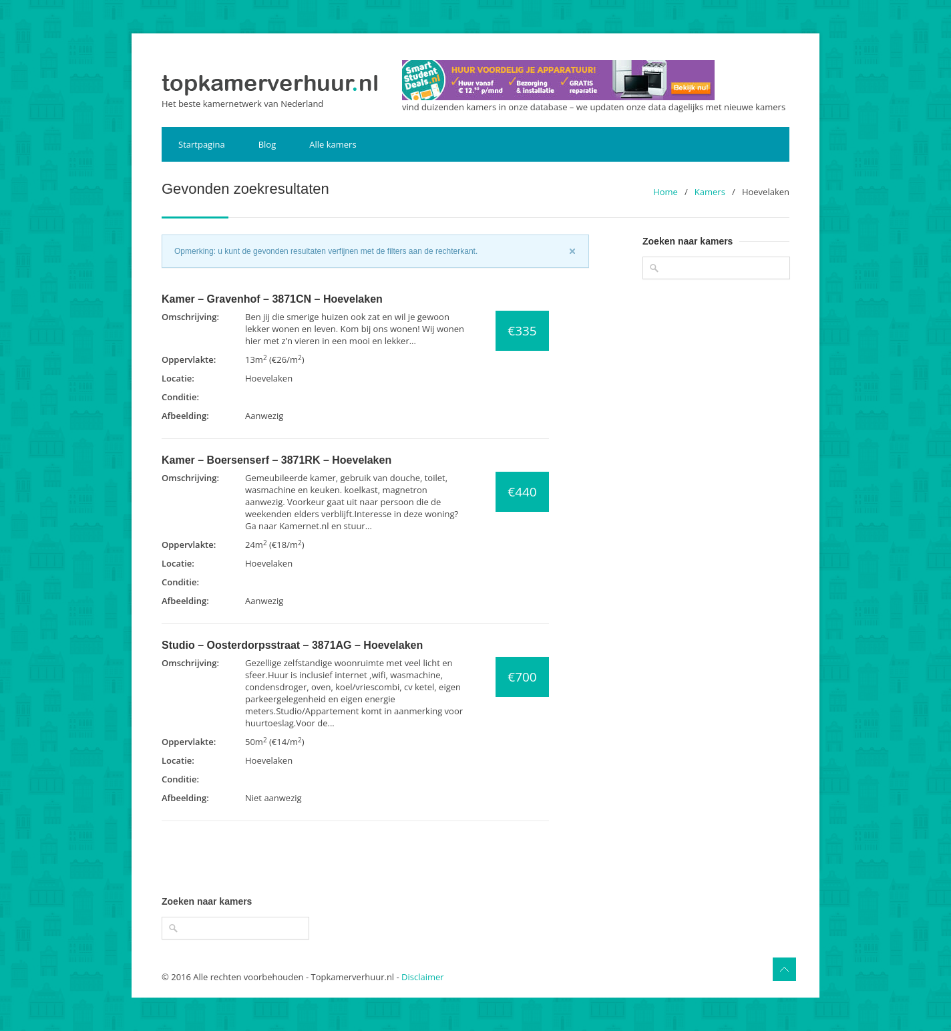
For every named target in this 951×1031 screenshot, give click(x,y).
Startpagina (201, 144)
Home (665, 192)
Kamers (710, 192)
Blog (267, 144)
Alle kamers (332, 144)
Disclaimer (422, 977)
